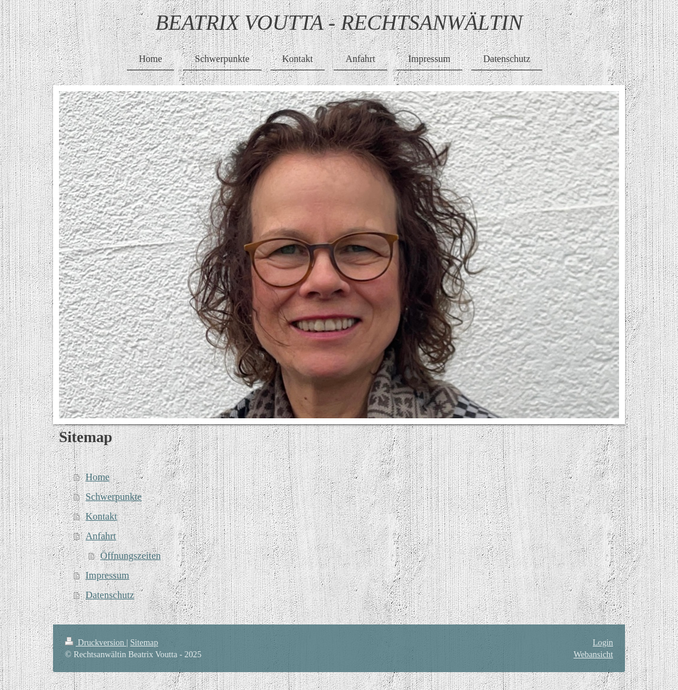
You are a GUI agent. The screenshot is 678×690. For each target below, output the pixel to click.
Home (98, 477)
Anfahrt (101, 536)
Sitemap (144, 642)
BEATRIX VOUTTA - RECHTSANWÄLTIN (339, 23)
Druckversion (95, 642)
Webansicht (593, 654)
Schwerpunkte (114, 496)
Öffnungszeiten (130, 555)
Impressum (107, 575)
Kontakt (101, 516)
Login (603, 642)
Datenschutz (110, 595)
